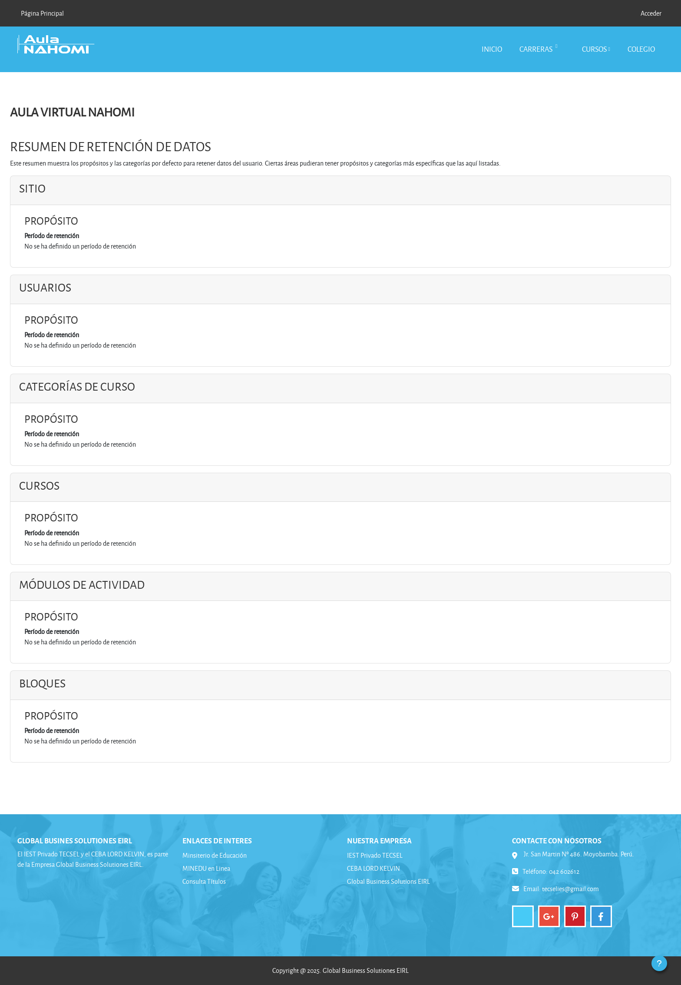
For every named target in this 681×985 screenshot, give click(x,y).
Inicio (492, 49)
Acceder (651, 13)
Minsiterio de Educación (214, 855)
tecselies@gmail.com (570, 888)
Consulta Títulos (204, 881)
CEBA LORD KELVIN (373, 868)
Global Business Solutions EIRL (388, 881)
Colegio (641, 49)
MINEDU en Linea (206, 868)
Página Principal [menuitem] (42, 13)
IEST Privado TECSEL (375, 855)
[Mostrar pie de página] (659, 963)
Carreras (536, 49)
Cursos (594, 49)
